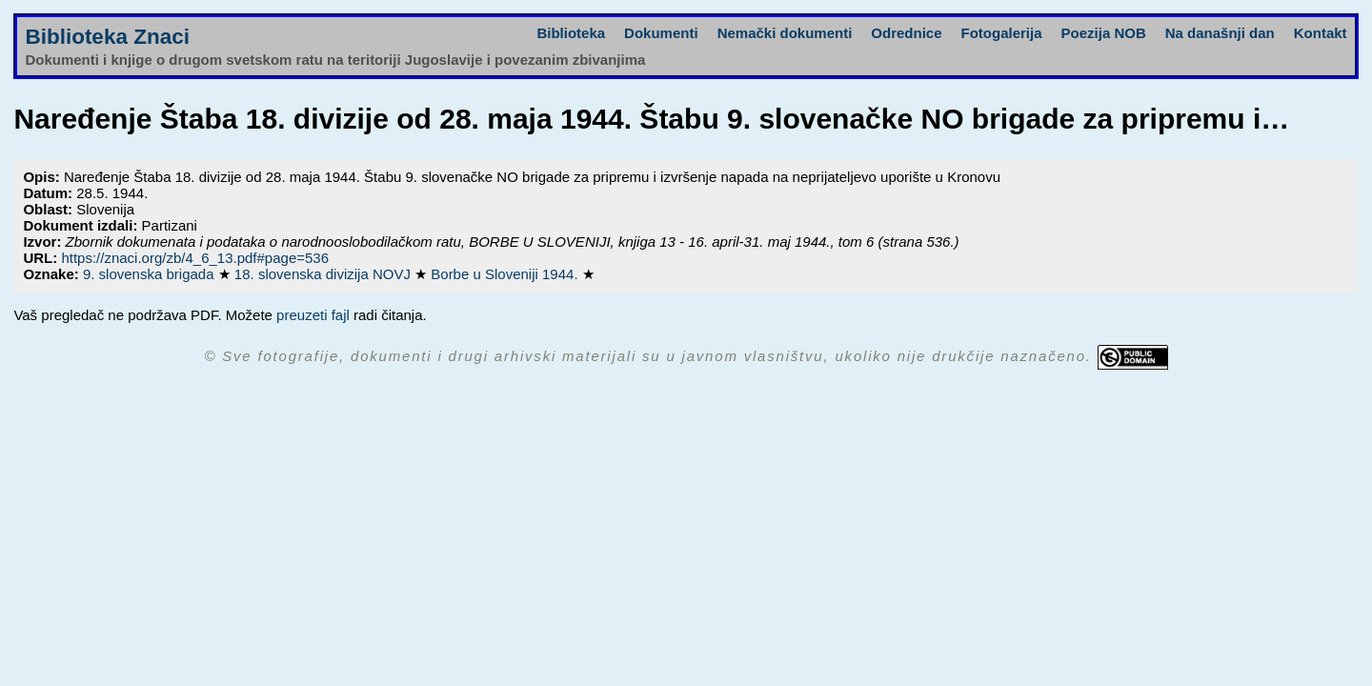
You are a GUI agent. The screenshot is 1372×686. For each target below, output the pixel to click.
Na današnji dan (1220, 33)
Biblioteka (570, 33)
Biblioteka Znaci (107, 37)
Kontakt (1320, 33)
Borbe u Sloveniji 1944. (506, 274)
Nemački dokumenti (785, 33)
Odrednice (906, 33)
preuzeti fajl (313, 315)
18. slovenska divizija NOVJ (324, 274)
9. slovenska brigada (150, 274)
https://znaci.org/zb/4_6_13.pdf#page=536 (195, 258)
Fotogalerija (1001, 33)
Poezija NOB (1103, 33)
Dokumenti (661, 33)
